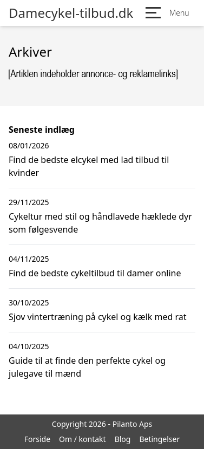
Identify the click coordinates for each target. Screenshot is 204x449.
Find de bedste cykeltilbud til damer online (95, 273)
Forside (37, 439)
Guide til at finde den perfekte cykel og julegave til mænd (87, 367)
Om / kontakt (82, 439)
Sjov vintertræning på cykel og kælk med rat (97, 317)
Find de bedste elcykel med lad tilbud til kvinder (89, 166)
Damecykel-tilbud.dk (71, 13)
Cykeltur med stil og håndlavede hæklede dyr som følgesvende (100, 222)
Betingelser (159, 439)
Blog (123, 439)
